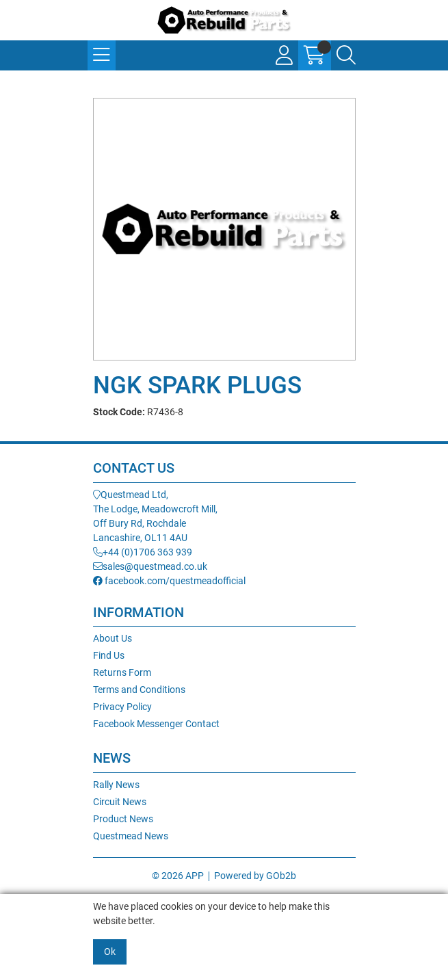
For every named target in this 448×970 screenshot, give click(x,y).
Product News (123, 818)
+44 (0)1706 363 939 (142, 552)
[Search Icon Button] (346, 55)
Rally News (116, 784)
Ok (110, 951)
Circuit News (119, 801)
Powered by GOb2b (255, 875)
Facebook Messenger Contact (156, 723)
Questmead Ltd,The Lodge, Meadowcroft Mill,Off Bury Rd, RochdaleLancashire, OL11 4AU (155, 516)
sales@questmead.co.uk (150, 566)
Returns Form (122, 672)
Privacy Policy (122, 706)
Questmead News (130, 835)
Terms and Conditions (139, 689)
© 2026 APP (178, 875)
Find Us (108, 655)
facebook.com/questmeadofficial (169, 580)
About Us (112, 638)
